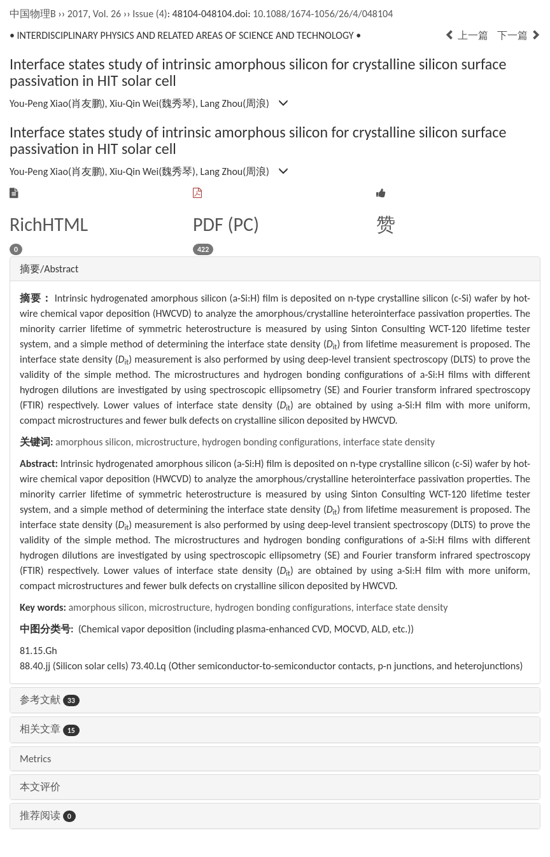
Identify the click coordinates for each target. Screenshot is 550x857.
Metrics (35, 759)
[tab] (275, 269)
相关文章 (50, 729)
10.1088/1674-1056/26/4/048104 (323, 14)
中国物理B (33, 14)
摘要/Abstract (49, 269)
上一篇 (466, 35)
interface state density (389, 442)
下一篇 (518, 35)
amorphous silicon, (95, 442)
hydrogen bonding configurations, (272, 442)
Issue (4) (149, 14)
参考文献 (50, 699)
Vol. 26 (107, 14)
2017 (77, 14)
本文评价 (40, 787)
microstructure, (169, 442)
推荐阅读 (48, 815)
